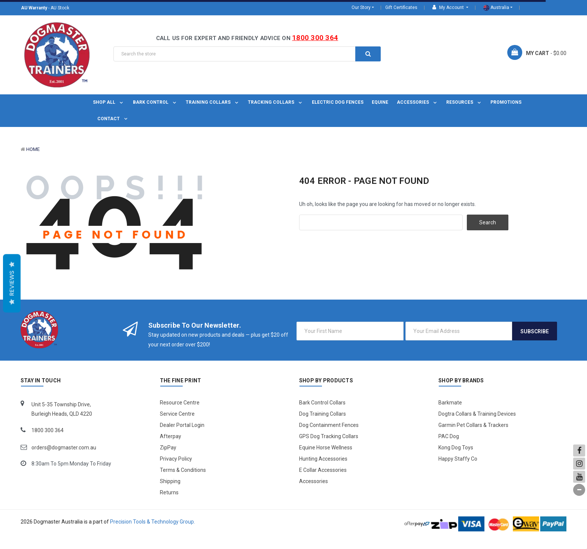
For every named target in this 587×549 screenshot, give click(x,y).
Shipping (170, 481)
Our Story (361, 7)
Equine (380, 102)
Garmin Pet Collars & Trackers (473, 425)
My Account (448, 7)
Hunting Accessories (323, 459)
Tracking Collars (275, 102)
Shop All (108, 102)
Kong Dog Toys (455, 448)
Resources (464, 102)
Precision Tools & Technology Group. (152, 522)
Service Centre (177, 414)
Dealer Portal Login (182, 425)
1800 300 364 (315, 37)
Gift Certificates (401, 7)
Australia (496, 8)
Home (33, 149)
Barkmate (450, 403)
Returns (169, 492)
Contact (113, 118)
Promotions (505, 102)
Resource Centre (180, 403)
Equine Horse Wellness (325, 448)
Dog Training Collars (322, 414)
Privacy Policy (176, 459)
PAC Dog (448, 436)
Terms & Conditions (183, 470)
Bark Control (155, 102)
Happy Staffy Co (457, 459)
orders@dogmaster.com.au (63, 448)
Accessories (417, 102)
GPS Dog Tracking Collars (328, 436)
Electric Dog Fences (338, 102)
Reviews (11, 283)
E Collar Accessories (323, 470)
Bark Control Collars (322, 403)
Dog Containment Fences (329, 425)
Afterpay (170, 436)
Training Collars (213, 102)
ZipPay (168, 448)
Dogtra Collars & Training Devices (477, 414)
